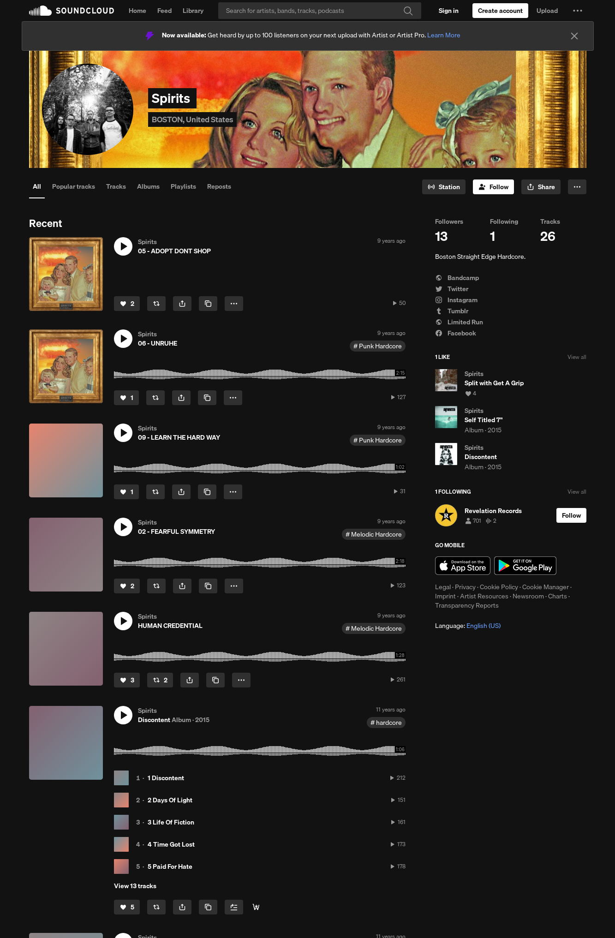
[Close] (574, 36)
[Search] (319, 10)
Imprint (445, 596)
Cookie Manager (545, 587)
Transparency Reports (467, 605)
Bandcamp (457, 278)
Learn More (443, 35)
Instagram (456, 300)
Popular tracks (73, 186)
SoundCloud (71, 11)
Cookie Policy (499, 587)
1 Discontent (166, 778)
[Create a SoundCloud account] (500, 10)
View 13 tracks (135, 886)
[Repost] (156, 303)
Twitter (451, 289)
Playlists (183, 186)
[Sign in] (448, 10)
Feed (164, 11)
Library (193, 11)
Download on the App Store (462, 565)
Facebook (455, 333)
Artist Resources (484, 596)
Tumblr (451, 311)
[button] (577, 10)
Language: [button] (468, 626)
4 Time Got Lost (171, 844)
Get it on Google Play (525, 565)
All (37, 186)
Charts (557, 596)
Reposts (219, 186)
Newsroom (528, 596)
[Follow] (493, 186)
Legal (443, 587)
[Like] (127, 303)
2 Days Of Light (170, 800)
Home (137, 11)
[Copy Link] (208, 303)
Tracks (116, 186)
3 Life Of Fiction (171, 822)
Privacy (465, 587)
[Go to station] (444, 186)
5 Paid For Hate (170, 866)
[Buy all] (256, 907)
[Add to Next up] (234, 907)
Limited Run (459, 322)
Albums (148, 186)
